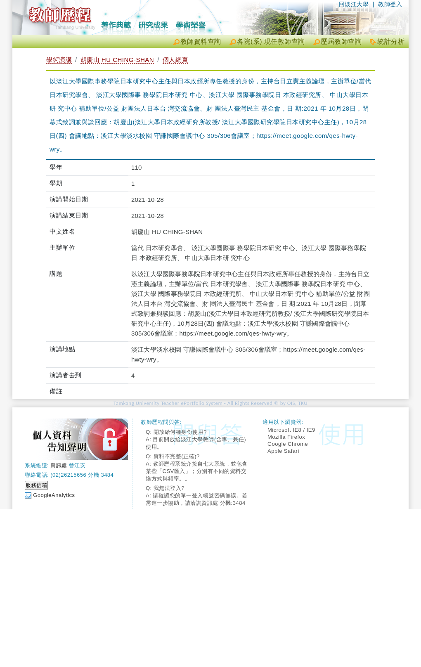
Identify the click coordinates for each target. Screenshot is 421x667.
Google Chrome (287, 444)
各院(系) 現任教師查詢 (271, 41)
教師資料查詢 (200, 41)
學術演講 (59, 59)
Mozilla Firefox (286, 437)
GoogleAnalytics (54, 495)
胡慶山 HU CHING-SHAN (117, 59)
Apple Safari (283, 451)
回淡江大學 (354, 4)
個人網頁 (175, 59)
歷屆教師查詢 (341, 41)
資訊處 (58, 465)
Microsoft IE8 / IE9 (291, 430)
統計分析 (390, 41)
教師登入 (390, 4)
